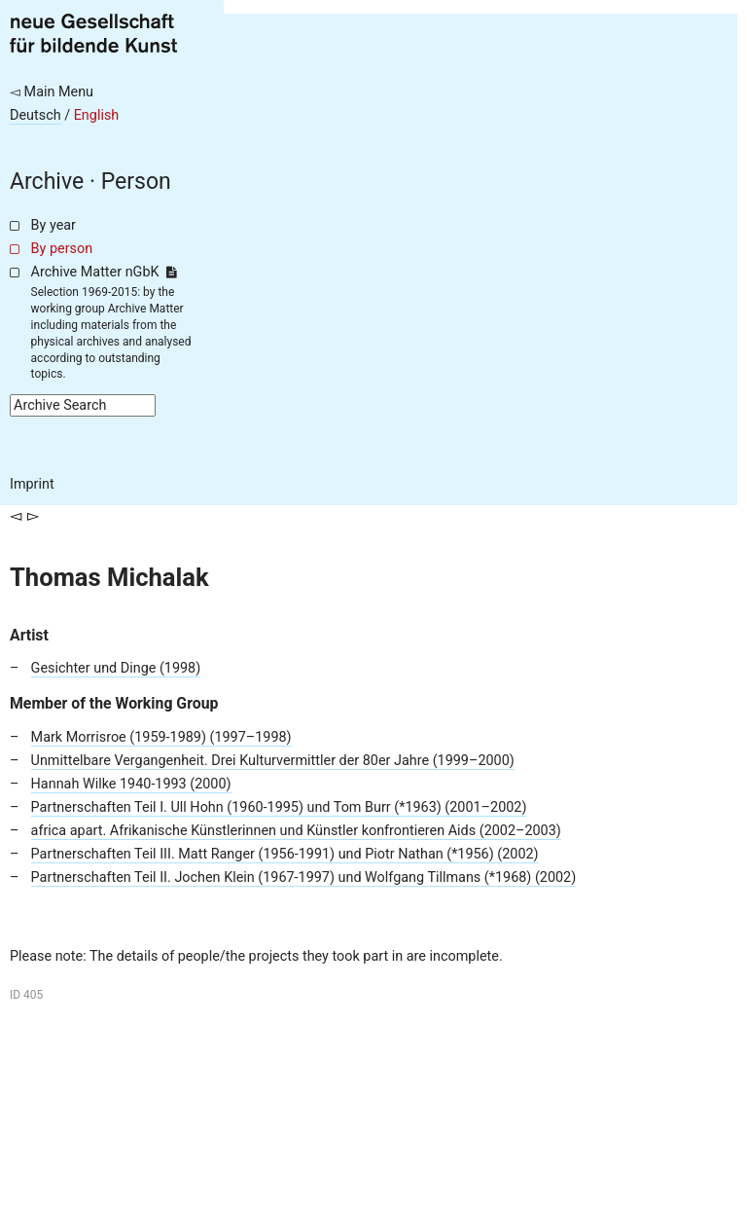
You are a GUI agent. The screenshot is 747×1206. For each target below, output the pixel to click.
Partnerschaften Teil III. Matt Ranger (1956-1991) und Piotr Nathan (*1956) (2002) (285, 854)
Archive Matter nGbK (104, 272)
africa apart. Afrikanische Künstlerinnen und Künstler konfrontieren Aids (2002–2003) (296, 830)
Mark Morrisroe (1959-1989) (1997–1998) (161, 737)
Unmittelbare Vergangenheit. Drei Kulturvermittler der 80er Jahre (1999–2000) (273, 760)
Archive (47, 181)
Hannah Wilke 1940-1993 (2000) (131, 784)
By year (53, 225)
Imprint (32, 484)
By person (62, 248)
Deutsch (35, 115)
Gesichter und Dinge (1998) (116, 668)
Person (136, 181)
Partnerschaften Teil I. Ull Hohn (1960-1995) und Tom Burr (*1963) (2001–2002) (279, 807)
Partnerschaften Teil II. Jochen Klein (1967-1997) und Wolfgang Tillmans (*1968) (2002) (304, 877)
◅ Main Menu (51, 92)
